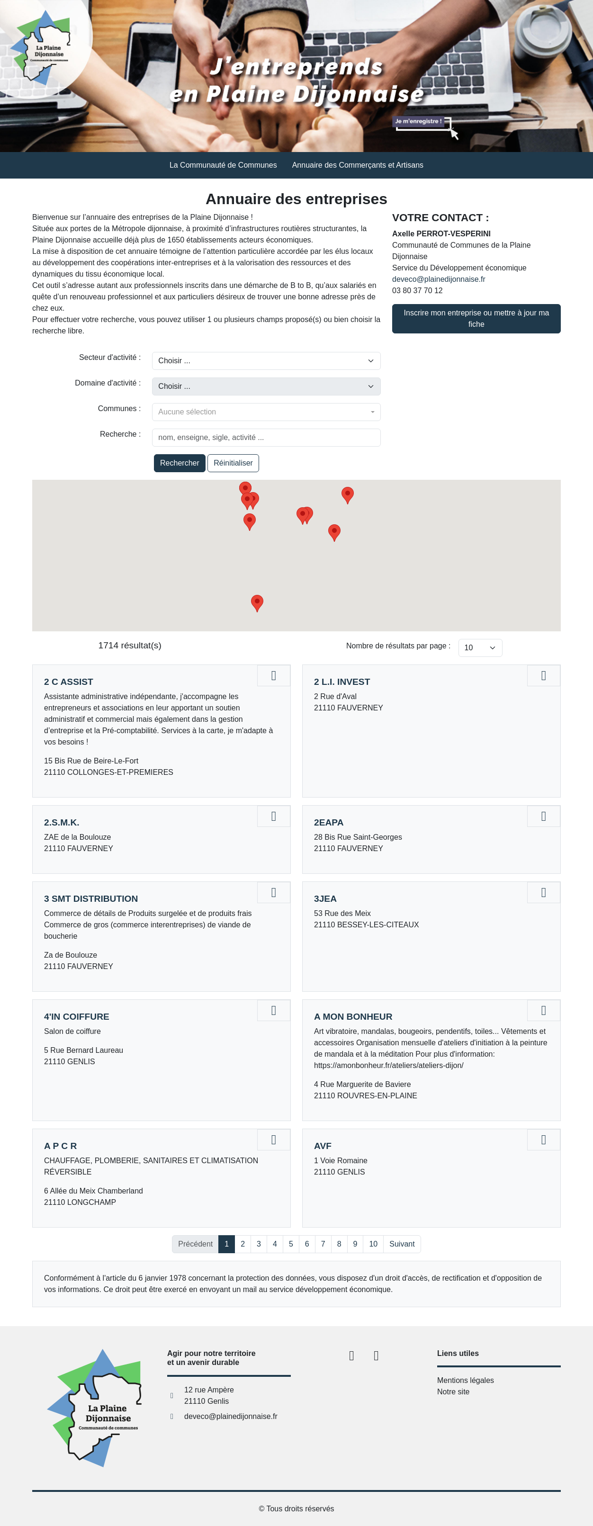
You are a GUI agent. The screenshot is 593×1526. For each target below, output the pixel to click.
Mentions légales (465, 1380)
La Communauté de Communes (223, 165)
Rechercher (179, 463)
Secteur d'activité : (110, 357)
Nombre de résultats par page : (398, 646)
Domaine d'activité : (108, 383)
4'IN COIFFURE (76, 1017)
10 (373, 1244)
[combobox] (266, 412)
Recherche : (120, 434)
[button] (334, 533)
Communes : (119, 408)
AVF (323, 1146)
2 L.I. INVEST (342, 682)
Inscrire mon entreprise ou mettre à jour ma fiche (476, 318)
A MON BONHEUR (353, 1017)
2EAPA (329, 822)
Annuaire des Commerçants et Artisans (357, 165)
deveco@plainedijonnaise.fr (438, 279)
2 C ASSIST (68, 682)
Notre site (453, 1392)
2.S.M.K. (62, 822)
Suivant (401, 1244)
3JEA (325, 899)
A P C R (60, 1146)
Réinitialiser (233, 463)
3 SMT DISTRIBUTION (91, 899)
